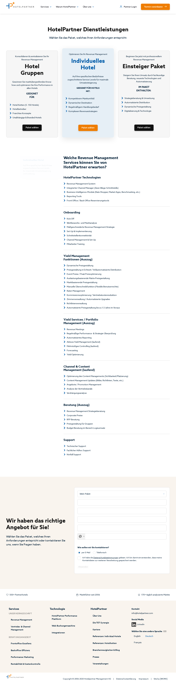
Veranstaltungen (100, 663)
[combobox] (81, 536)
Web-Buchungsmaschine (63, 625)
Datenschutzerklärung (126, 678)
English (137, 636)
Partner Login (130, 6)
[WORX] (163, 678)
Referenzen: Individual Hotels (107, 636)
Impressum (144, 678)
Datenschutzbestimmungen (105, 557)
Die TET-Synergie (101, 622)
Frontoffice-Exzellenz (21, 643)
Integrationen (58, 632)
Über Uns (97, 615)
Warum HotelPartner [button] (67, 7)
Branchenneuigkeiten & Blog (106, 650)
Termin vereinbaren (153, 6)
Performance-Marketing (22, 657)
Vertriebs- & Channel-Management (21, 628)
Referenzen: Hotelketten (105, 643)
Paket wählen (32, 127)
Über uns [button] (88, 7)
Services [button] (46, 7)
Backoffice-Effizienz (20, 650)
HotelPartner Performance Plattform (64, 617)
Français (138, 642)
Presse (96, 657)
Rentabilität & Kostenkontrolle (25, 664)
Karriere (96, 629)
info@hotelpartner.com (142, 613)
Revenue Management (21, 619)
